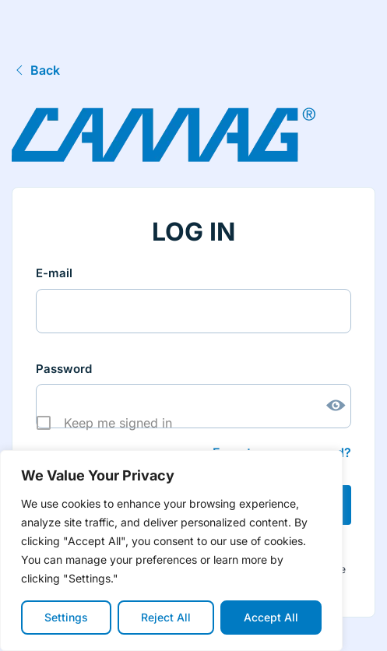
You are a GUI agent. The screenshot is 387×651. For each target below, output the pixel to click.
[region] (171, 550)
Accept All (271, 617)
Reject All (166, 617)
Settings (66, 617)
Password (64, 368)
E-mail (54, 273)
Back (36, 70)
